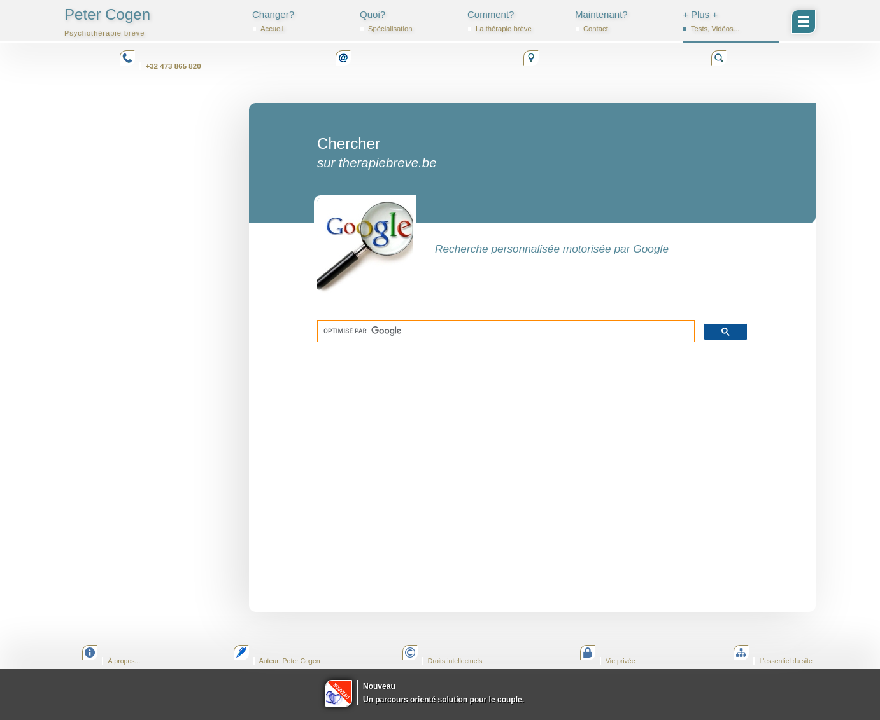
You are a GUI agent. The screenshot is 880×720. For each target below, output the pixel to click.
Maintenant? (623, 21)
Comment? (515, 21)
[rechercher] (504, 331)
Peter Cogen (107, 21)
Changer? (300, 21)
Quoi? (408, 21)
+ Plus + (731, 21)
